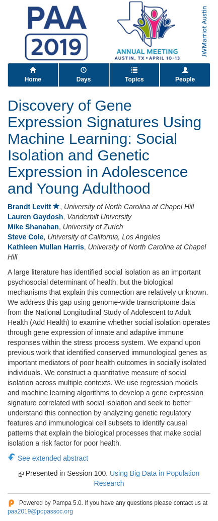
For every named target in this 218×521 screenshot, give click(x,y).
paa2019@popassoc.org (40, 511)
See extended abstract (53, 458)
